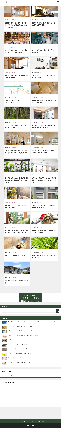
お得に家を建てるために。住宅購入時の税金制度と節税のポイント (22, 330)
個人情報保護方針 (41, 421)
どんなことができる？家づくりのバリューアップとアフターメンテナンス (23, 357)
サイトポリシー (32, 421)
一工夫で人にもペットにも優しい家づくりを (17, 344)
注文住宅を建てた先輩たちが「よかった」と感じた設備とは (21, 326)
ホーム (17, 421)
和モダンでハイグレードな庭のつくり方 (16, 339)
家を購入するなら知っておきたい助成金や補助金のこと (20, 348)
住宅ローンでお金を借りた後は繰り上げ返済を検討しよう (20, 353)
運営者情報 (24, 421)
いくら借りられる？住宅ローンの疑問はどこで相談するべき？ (21, 362)
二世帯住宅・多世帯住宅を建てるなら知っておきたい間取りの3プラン (23, 335)
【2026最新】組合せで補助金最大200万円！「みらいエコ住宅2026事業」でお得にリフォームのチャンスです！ (32, 321)
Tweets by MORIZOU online (7, 375)
